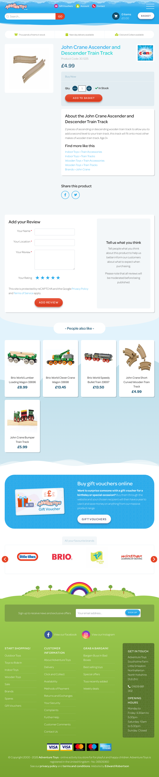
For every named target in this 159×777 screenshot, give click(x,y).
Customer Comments (57, 724)
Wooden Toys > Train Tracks (81, 165)
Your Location (22, 241)
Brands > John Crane (77, 169)
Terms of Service (23, 293)
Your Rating (25, 277)
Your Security (52, 703)
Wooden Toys (13, 677)
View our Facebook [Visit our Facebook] (60, 634)
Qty (67, 88)
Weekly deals (91, 688)
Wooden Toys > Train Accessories (84, 160)
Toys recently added (95, 681)
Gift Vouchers (94, 519)
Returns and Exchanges (58, 695)
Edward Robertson (117, 766)
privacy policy (48, 766)
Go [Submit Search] (60, 16)
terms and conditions (76, 766)
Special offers (91, 674)
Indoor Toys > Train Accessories (83, 151)
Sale (7, 684)
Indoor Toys (11, 669)
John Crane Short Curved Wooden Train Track (136, 382)
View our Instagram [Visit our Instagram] (98, 634)
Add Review (48, 302)
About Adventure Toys (57, 660)
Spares (9, 698)
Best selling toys (93, 667)
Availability (50, 681)
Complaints (51, 710)
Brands (9, 691)
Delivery (49, 667)
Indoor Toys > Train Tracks (80, 156)
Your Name (24, 231)
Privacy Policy (80, 288)
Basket (146, 15)
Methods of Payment (56, 688)
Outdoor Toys (13, 655)
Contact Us (51, 731)
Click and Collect (54, 674)
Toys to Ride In (13, 662)
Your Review (24, 252)
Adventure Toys (137, 657)
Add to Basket (84, 98)
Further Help (51, 717)
